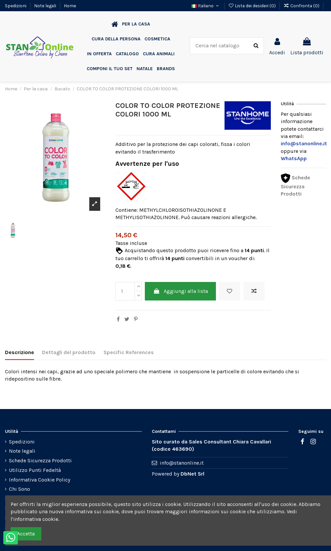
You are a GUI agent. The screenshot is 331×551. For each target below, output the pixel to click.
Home (70, 5)
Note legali (45, 5)
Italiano (206, 5)
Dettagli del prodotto (69, 352)
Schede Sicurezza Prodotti (295, 185)
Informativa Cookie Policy (39, 480)
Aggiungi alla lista (180, 291)
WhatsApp (294, 158)
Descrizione (19, 352)
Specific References (128, 352)
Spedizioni (16, 5)
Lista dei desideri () (252, 5)
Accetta (26, 533)
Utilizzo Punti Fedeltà (35, 470)
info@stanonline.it (182, 463)
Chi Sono (19, 489)
